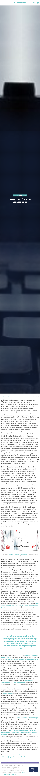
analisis (5, 755)
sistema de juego (7, 757)
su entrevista (8, 693)
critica (14, 755)
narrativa (26, 755)
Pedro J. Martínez (8, 397)
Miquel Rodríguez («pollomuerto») (18, 554)
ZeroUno (23, 757)
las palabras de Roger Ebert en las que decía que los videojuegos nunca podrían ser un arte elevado (19, 732)
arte (10, 755)
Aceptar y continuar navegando (33, 770)
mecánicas (20, 755)
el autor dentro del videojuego (27, 718)
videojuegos (16, 757)
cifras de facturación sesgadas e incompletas (22, 659)
